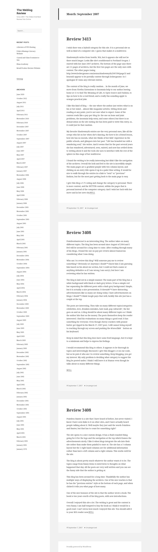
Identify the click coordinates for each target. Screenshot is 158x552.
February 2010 (22, 123)
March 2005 (21, 243)
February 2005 (22, 247)
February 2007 (22, 167)
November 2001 (23, 405)
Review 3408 (79, 232)
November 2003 (23, 308)
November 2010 (23, 118)
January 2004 (22, 300)
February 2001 (22, 441)
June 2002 (20, 376)
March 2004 (21, 292)
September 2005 (23, 219)
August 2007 (21, 143)
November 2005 (23, 211)
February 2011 (22, 114)
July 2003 (20, 324)
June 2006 (20, 187)
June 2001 (20, 425)
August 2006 (21, 179)
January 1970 (22, 449)
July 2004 (20, 276)
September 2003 (23, 316)
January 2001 (22, 445)
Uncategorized (92, 208)
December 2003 (23, 304)
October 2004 (22, 264)
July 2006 (20, 183)
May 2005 (20, 235)
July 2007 (20, 147)
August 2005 (21, 223)
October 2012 (22, 98)
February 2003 (22, 344)
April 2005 (21, 239)
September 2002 (23, 364)
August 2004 (21, 272)
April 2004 (21, 288)
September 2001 (23, 413)
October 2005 (22, 215)
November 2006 (23, 175)
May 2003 (20, 332)
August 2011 (21, 102)
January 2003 (22, 348)
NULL (92, 192)
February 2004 (22, 296)
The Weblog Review (24, 11)
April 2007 (21, 159)
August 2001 (21, 417)
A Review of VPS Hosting (26, 47)
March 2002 (21, 389)
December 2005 (23, 207)
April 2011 (21, 110)
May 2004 (20, 284)
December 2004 (23, 256)
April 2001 (21, 433)
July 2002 (20, 372)
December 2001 (23, 401)
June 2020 (20, 94)
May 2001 (20, 429)
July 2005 (20, 227)
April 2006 (21, 195)
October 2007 (22, 135)
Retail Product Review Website (28, 68)
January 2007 (22, 171)
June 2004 (20, 280)
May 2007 (20, 155)
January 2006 (22, 203)
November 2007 (23, 131)
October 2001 (22, 409)
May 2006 (20, 191)
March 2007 (21, 163)
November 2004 (23, 260)
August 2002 (21, 368)
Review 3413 (79, 39)
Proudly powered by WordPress (79, 547)
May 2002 (20, 380)
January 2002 (22, 397)
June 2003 (20, 328)
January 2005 (22, 252)
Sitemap (20, 79)
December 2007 (23, 127)
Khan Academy (22, 64)
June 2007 (20, 151)
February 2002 (22, 393)
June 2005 (20, 231)
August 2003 (21, 320)
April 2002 (21, 385)
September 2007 (23, 139)
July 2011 (20, 106)
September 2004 (23, 268)
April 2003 (21, 336)
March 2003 (21, 340)
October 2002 (22, 360)
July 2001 (20, 421)
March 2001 (21, 437)
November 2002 (23, 356)
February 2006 (22, 199)
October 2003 (22, 312)
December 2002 (23, 352)
